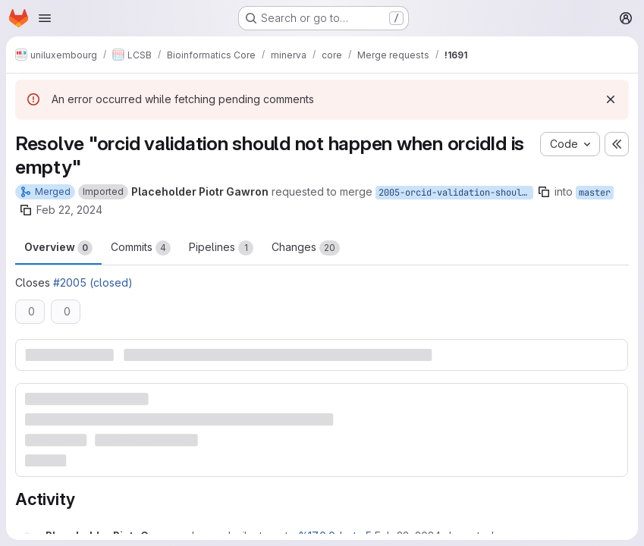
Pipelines (221, 248)
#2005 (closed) (93, 282)
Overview (58, 248)
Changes (306, 248)
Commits (141, 248)
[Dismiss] (611, 99)
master (595, 193)
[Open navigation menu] (45, 18)
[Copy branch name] (544, 192)
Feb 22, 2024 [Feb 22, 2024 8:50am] (69, 209)
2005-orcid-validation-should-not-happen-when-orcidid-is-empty (456, 193)
